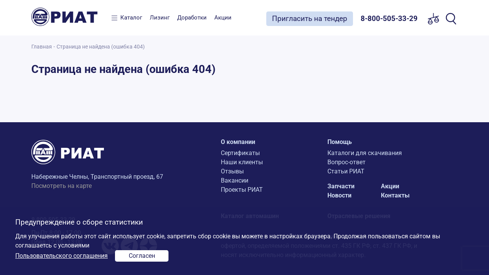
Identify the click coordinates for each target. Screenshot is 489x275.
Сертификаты (240, 153)
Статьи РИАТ (345, 171)
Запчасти (341, 186)
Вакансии (234, 180)
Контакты (395, 195)
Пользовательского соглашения (61, 255)
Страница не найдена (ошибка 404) (101, 47)
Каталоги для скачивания (364, 153)
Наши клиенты (242, 162)
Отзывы (232, 171)
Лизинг (160, 17)
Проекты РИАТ (242, 189)
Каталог (131, 17)
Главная (41, 47)
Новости (339, 195)
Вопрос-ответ (346, 162)
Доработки (192, 17)
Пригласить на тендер (309, 18)
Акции (223, 17)
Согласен (142, 255)
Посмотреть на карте (61, 185)
